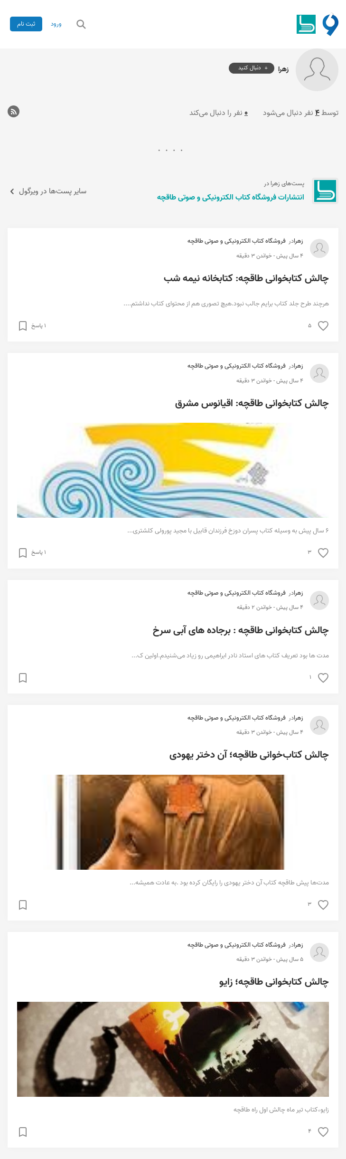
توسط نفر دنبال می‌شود (300, 113)
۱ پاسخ (38, 326)
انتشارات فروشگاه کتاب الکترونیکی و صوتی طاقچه (230, 197)
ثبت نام (26, 24)
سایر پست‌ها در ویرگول (47, 191)
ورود (56, 24)
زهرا (283, 68)
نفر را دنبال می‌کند (218, 113)
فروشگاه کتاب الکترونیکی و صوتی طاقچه (236, 241)
